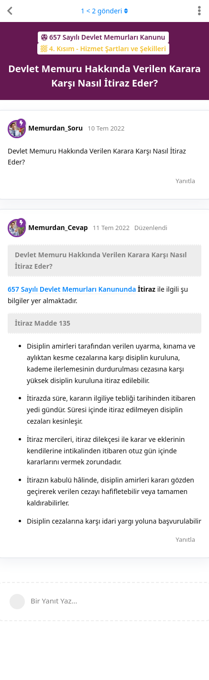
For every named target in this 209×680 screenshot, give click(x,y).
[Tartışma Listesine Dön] (9, 11)
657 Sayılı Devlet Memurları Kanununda (72, 289)
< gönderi (104, 10)
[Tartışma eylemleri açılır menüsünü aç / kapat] (199, 11)
